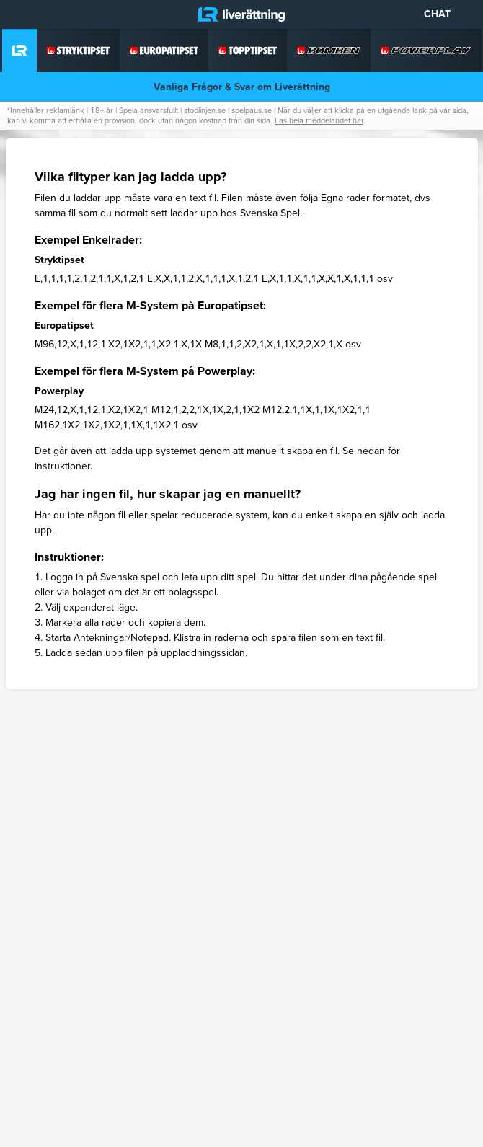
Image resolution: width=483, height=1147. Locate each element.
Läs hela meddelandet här (319, 120)
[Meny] (21, 14)
